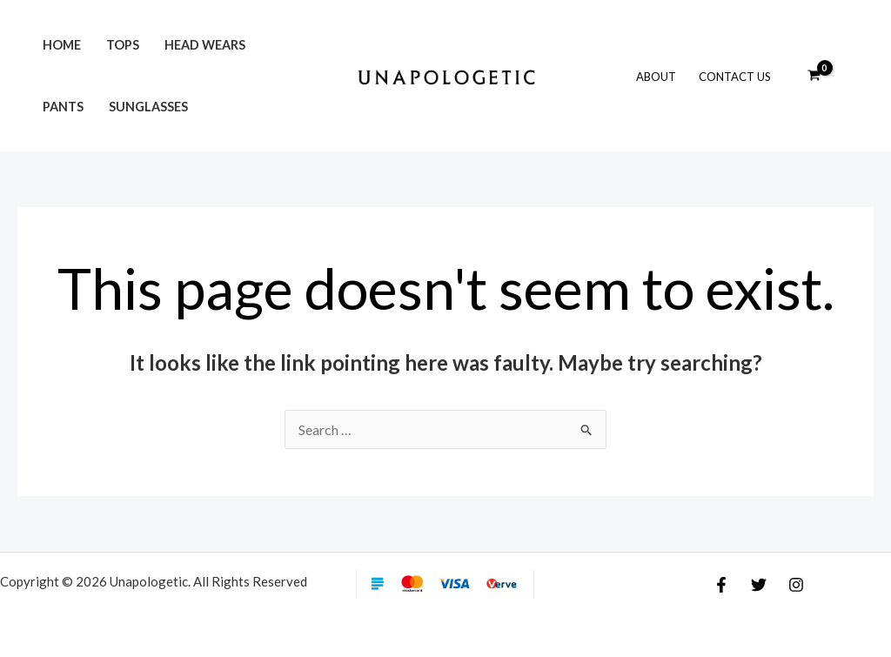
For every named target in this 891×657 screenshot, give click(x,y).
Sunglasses (148, 106)
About (656, 77)
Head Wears (204, 44)
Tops (122, 44)
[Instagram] (796, 585)
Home (62, 44)
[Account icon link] (853, 76)
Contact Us (735, 77)
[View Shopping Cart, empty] (813, 76)
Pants (63, 106)
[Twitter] (759, 585)
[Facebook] (721, 585)
